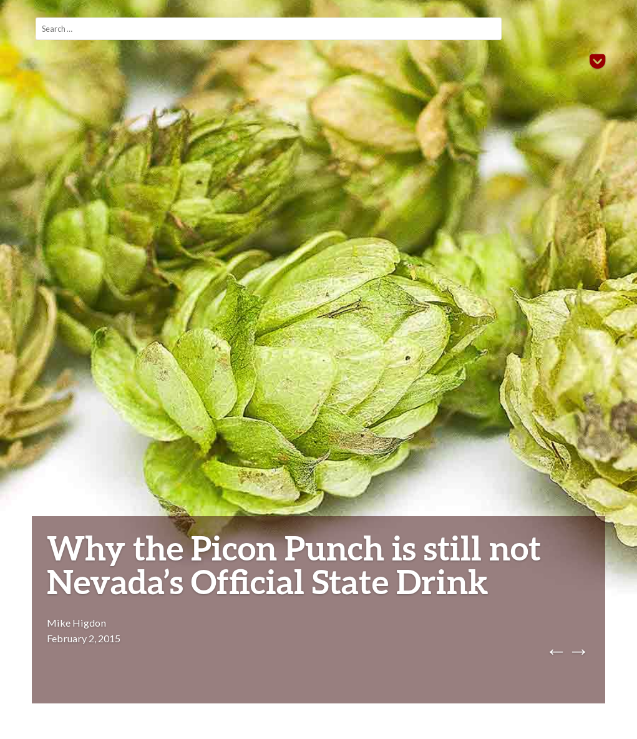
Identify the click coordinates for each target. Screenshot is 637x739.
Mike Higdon (76, 623)
